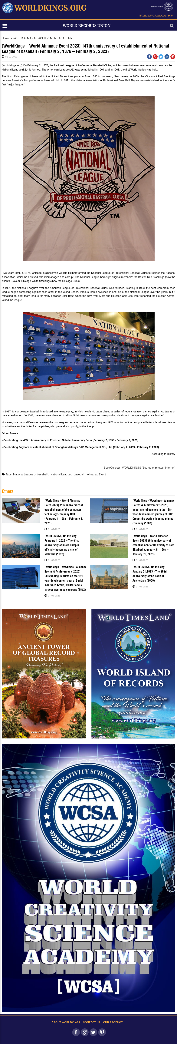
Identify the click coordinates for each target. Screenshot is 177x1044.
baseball (79, 474)
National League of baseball (30, 474)
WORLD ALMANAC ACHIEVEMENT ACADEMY (42, 38)
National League (61, 474)
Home (5, 38)
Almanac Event (96, 474)
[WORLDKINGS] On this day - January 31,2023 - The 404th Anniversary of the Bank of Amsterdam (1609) (150, 573)
